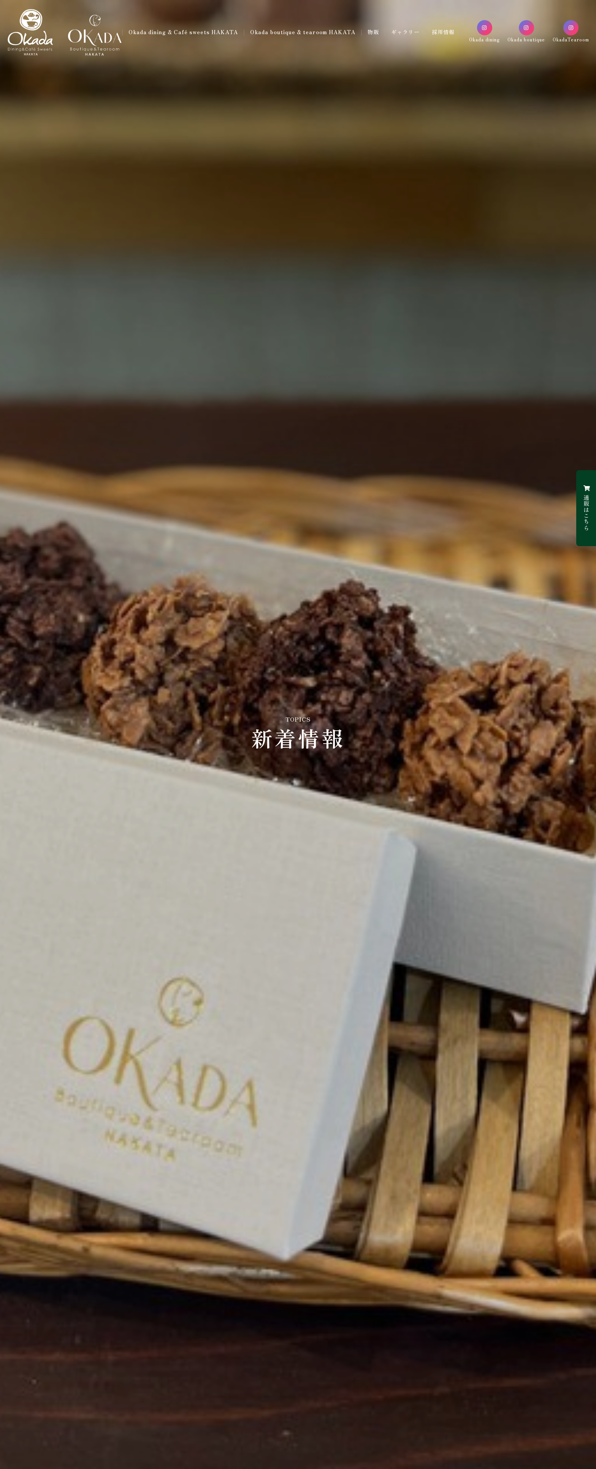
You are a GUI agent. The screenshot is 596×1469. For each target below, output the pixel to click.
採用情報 (291, 39)
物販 (392, 28)
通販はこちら (586, 508)
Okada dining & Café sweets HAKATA (197, 28)
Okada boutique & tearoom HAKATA (320, 28)
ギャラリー (426, 28)
